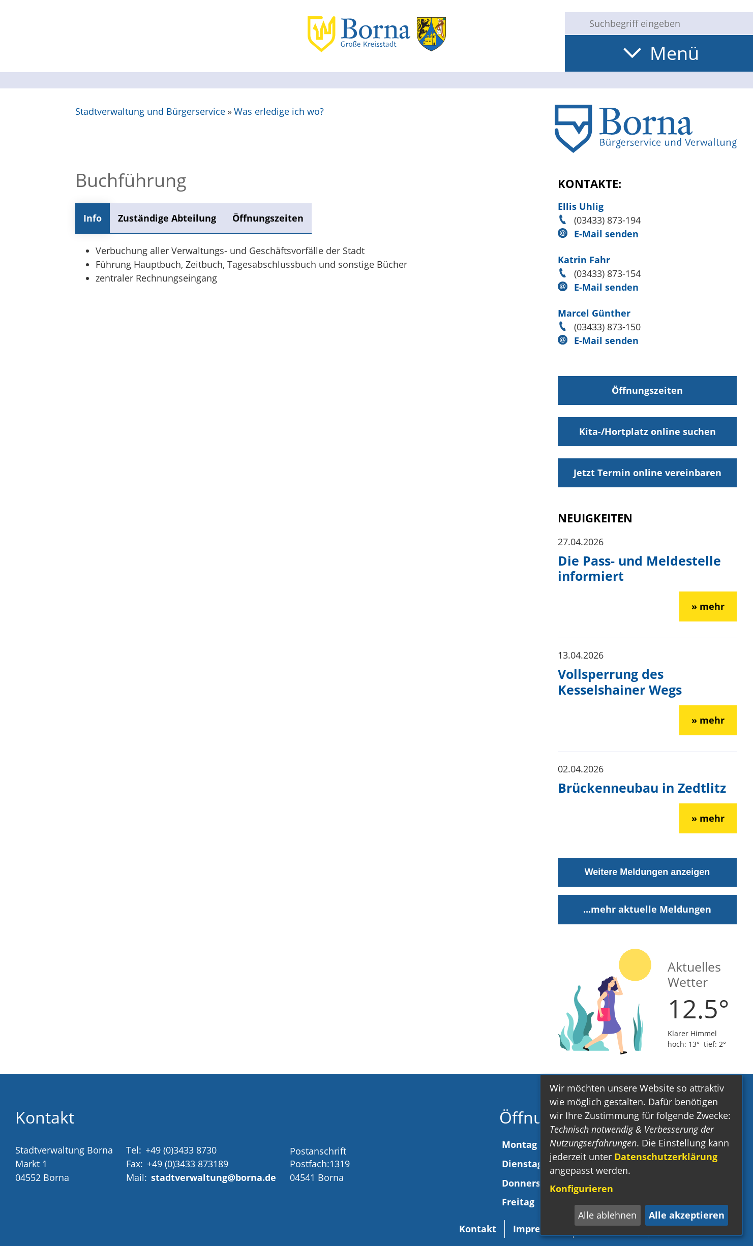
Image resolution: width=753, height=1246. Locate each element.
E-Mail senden (606, 234)
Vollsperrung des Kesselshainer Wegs (620, 681)
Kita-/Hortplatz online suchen (647, 431)
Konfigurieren (581, 1188)
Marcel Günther (594, 313)
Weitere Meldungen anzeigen (647, 872)
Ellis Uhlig (581, 206)
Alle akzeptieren (687, 1215)
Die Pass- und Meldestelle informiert (639, 568)
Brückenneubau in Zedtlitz (642, 787)
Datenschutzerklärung (665, 1156)
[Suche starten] (573, 23)
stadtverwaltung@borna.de (213, 1177)
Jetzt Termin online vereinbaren (647, 472)
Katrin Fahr (584, 260)
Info (92, 218)
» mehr (708, 606)
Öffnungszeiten (268, 218)
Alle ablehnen (607, 1215)
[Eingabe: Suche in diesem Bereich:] (667, 23)
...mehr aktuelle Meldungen (647, 909)
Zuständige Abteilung (167, 218)
